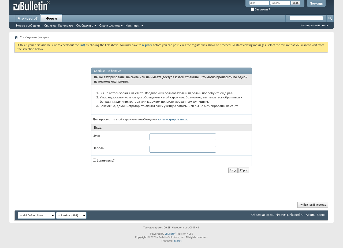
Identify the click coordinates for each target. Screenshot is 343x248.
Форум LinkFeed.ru (290, 215)
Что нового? (28, 18)
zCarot (178, 240)
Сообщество (84, 25)
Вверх (321, 215)
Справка (49, 25)
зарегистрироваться (172, 119)
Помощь (316, 3)
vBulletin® (171, 233)
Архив (310, 215)
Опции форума (109, 25)
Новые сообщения (28, 25)
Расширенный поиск (314, 25)
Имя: (96, 136)
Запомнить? (260, 9)
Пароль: (99, 148)
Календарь (65, 25)
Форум (51, 18)
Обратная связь (262, 215)
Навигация (132, 25)
